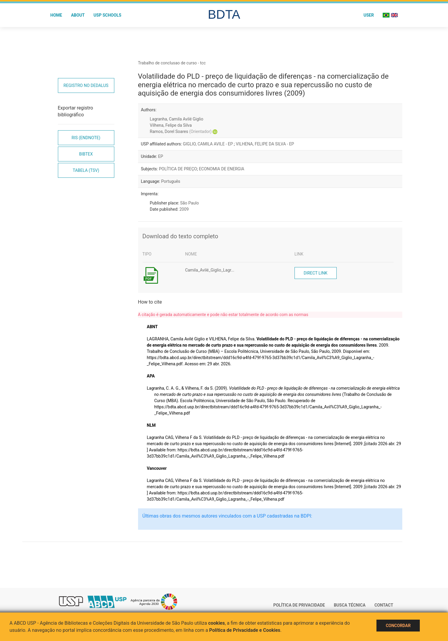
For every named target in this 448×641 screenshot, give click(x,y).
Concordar (398, 625)
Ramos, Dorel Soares (181, 131)
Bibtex (86, 154)
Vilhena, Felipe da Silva (171, 125)
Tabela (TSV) (86, 170)
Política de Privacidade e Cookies (245, 630)
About (78, 15)
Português (170, 181)
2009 (184, 209)
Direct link (315, 273)
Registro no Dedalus (86, 85)
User (368, 15)
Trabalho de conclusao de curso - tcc (172, 63)
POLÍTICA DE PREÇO (178, 168)
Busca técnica (349, 605)
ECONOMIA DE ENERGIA (221, 168)
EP (160, 156)
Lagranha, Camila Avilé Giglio (176, 119)
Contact (383, 605)
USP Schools (107, 15)
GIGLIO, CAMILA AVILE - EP (208, 144)
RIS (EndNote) (86, 137)
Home (56, 15)
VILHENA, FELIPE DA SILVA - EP (265, 144)
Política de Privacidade (299, 605)
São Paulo (189, 203)
